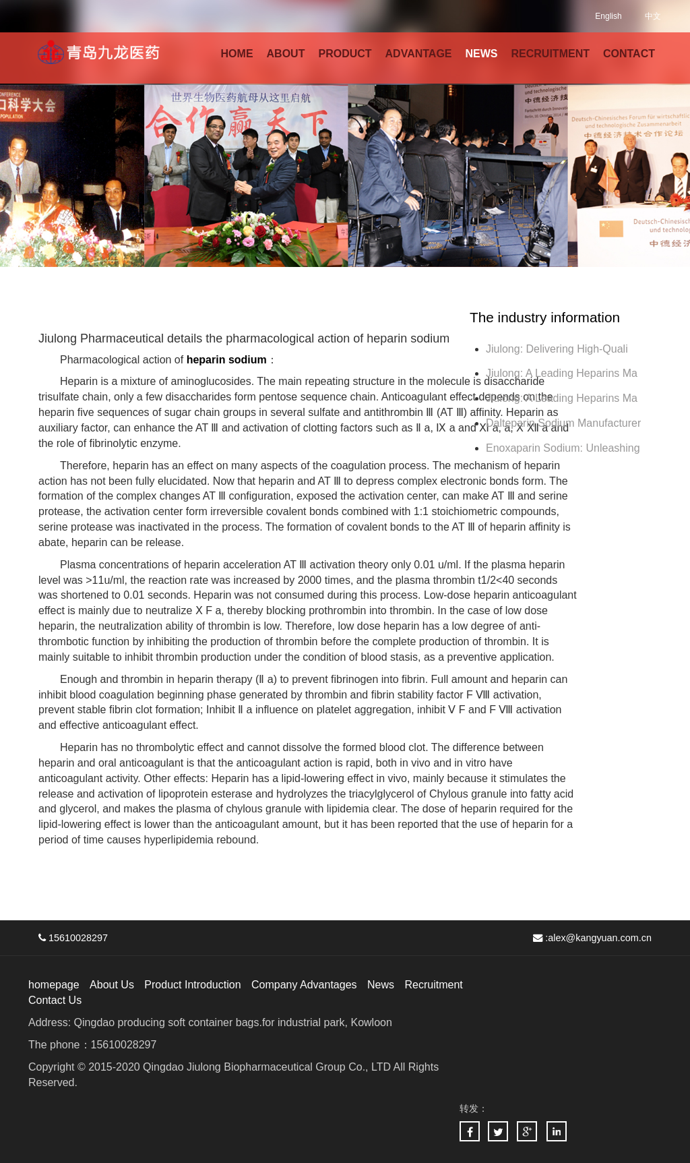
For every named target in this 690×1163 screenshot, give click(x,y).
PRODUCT (344, 53)
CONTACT (629, 53)
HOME (237, 53)
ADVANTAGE (418, 53)
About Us (112, 984)
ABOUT (286, 53)
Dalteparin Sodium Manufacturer (563, 423)
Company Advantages (304, 984)
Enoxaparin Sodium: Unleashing (564, 448)
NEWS (482, 53)
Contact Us (55, 1000)
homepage (54, 984)
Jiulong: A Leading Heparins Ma (561, 373)
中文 (653, 16)
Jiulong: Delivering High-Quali (557, 349)
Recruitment (433, 984)
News (380, 984)
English (608, 16)
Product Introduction (192, 984)
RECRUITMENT (550, 53)
